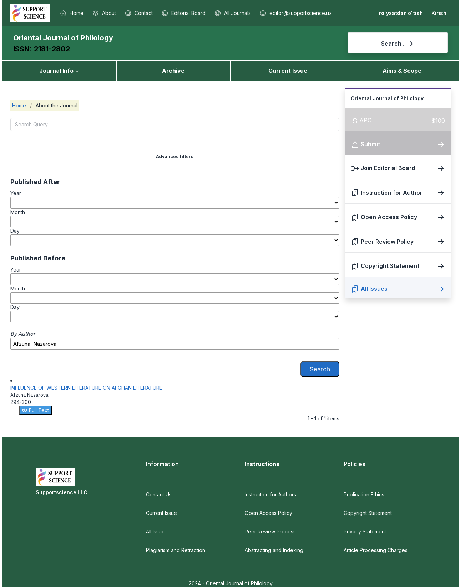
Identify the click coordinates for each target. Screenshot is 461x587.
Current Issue (287, 70)
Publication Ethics (364, 494)
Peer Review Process (270, 531)
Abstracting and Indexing (274, 550)
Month (17, 212)
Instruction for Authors (270, 494)
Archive (173, 70)
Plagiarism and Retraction (175, 550)
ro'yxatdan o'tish (401, 13)
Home (19, 105)
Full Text (35, 410)
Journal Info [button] (56, 70)
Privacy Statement (365, 531)
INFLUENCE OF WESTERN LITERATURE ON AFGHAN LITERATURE (86, 388)
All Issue (155, 531)
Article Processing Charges (375, 550)
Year (15, 193)
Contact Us (159, 494)
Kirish (438, 13)
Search (320, 369)
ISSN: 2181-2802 (41, 49)
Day (15, 231)
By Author (22, 334)
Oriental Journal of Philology (63, 38)
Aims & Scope (402, 70)
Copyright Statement (368, 513)
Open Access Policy (268, 513)
